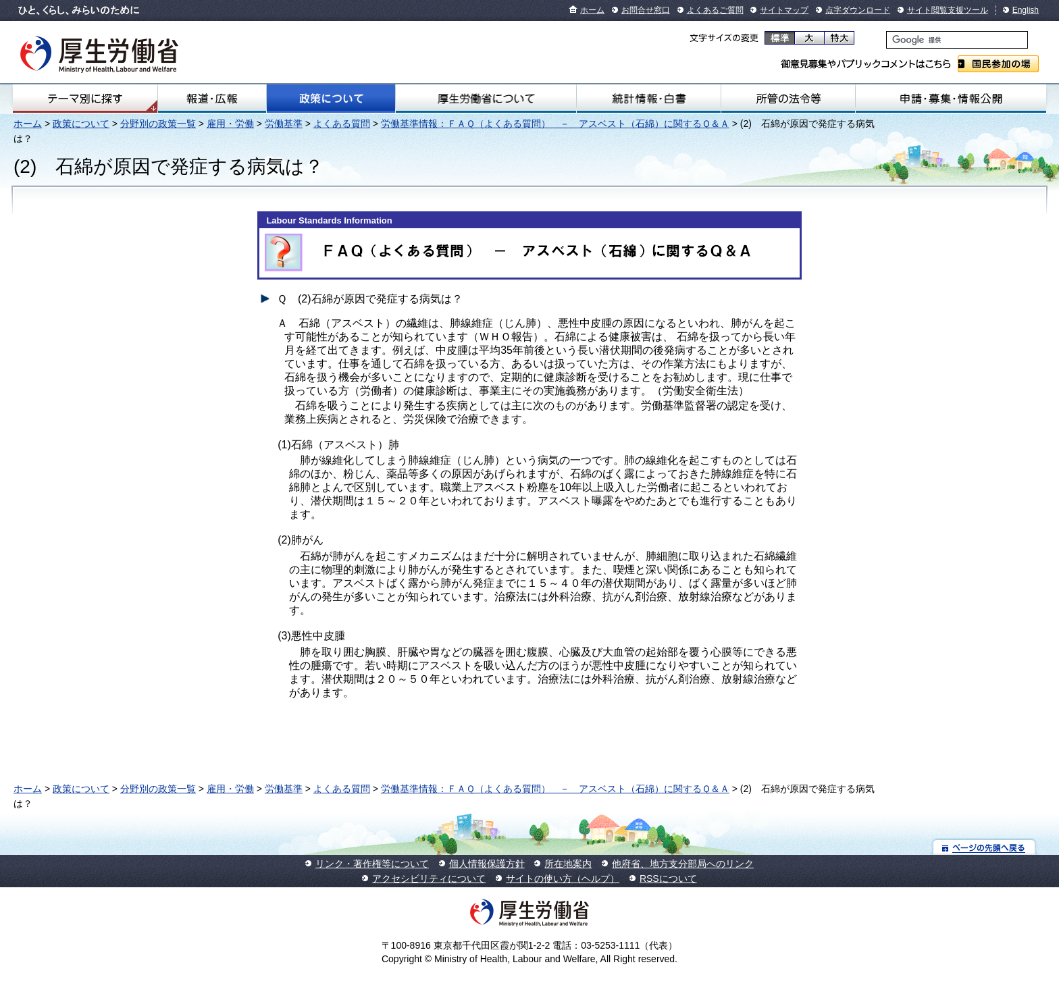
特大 (839, 38)
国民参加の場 (998, 63)
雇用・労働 (230, 123)
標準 (779, 38)
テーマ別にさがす (85, 99)
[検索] (957, 40)
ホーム (592, 10)
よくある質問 (341, 123)
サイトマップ (784, 10)
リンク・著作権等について (372, 863)
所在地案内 (568, 863)
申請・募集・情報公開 (951, 98)
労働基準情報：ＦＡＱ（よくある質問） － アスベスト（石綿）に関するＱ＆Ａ (555, 123)
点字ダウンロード (857, 10)
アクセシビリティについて (429, 878)
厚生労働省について (486, 98)
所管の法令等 (788, 98)
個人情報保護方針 (487, 863)
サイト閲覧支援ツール (947, 10)
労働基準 (284, 123)
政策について (331, 98)
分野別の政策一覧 (158, 123)
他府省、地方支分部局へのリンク (683, 863)
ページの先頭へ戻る (984, 847)
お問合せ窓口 (645, 10)
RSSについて (668, 878)
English (1025, 10)
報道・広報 (212, 98)
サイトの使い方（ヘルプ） (562, 878)
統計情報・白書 (649, 98)
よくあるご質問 (715, 10)
